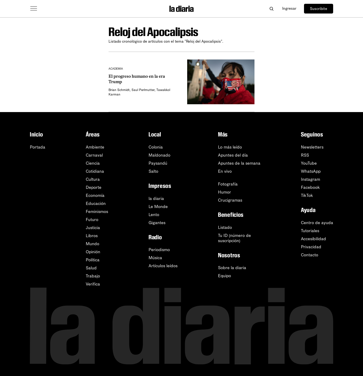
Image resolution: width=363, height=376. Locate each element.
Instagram (310, 179)
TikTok (307, 195)
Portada (37, 147)
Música (155, 257)
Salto (153, 171)
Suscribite (318, 8)
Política (93, 260)
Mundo (92, 243)
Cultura (93, 179)
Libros (92, 235)
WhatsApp (311, 171)
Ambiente (95, 147)
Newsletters (312, 147)
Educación (96, 203)
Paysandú (158, 163)
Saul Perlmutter (143, 90)
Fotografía (228, 184)
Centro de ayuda (317, 222)
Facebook (310, 187)
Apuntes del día (233, 155)
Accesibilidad (313, 238)
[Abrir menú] (33, 8)
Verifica (93, 284)
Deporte (93, 187)
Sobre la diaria (232, 267)
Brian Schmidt (119, 90)
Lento (154, 214)
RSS (305, 155)
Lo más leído (230, 147)
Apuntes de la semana (239, 163)
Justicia (93, 227)
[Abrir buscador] (271, 8)
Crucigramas (230, 200)
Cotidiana (95, 171)
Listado (225, 227)
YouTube (309, 163)
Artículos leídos (163, 265)
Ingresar (289, 8)
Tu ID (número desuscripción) (234, 238)
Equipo (224, 275)
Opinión (93, 251)
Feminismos (97, 211)
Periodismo (159, 249)
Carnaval (94, 155)
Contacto (309, 255)
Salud (91, 268)
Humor (224, 192)
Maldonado (159, 155)
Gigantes (157, 222)
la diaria (156, 198)
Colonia (156, 147)
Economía (95, 195)
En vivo (225, 171)
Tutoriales (310, 230)
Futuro (92, 219)
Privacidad (311, 246)
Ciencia (93, 163)
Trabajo (93, 276)
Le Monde (158, 206)
